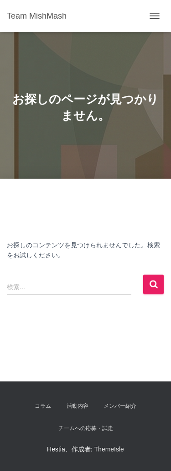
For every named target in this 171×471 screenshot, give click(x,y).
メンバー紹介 (120, 406)
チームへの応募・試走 (85, 428)
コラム (43, 406)
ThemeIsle (109, 449)
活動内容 (77, 406)
